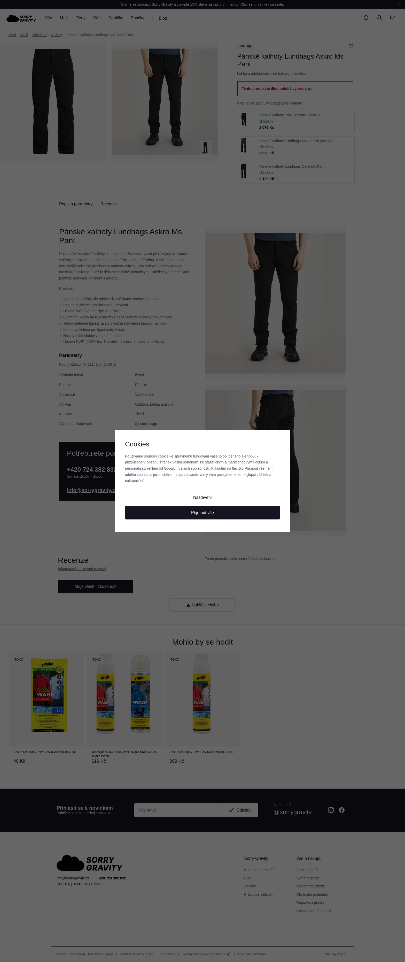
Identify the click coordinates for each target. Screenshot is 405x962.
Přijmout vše (202, 512)
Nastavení (202, 497)
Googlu (170, 468)
